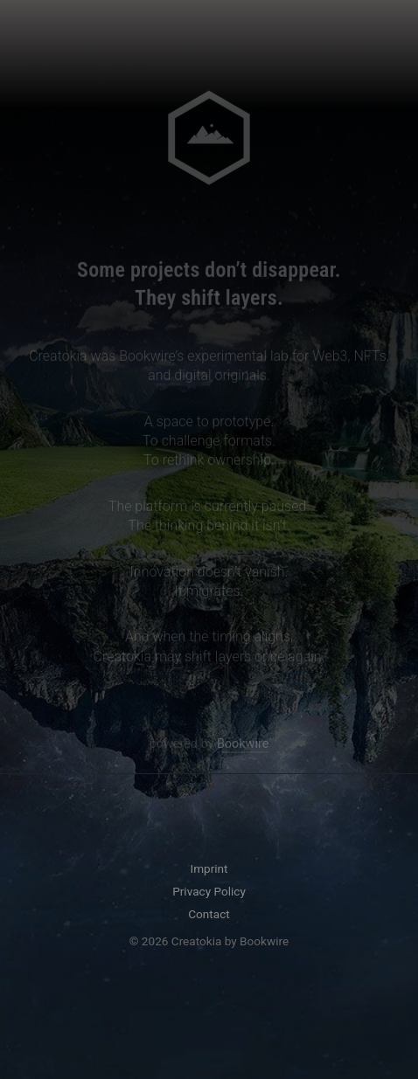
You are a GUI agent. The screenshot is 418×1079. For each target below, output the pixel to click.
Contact (209, 914)
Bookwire (242, 744)
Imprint (208, 868)
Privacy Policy (209, 891)
